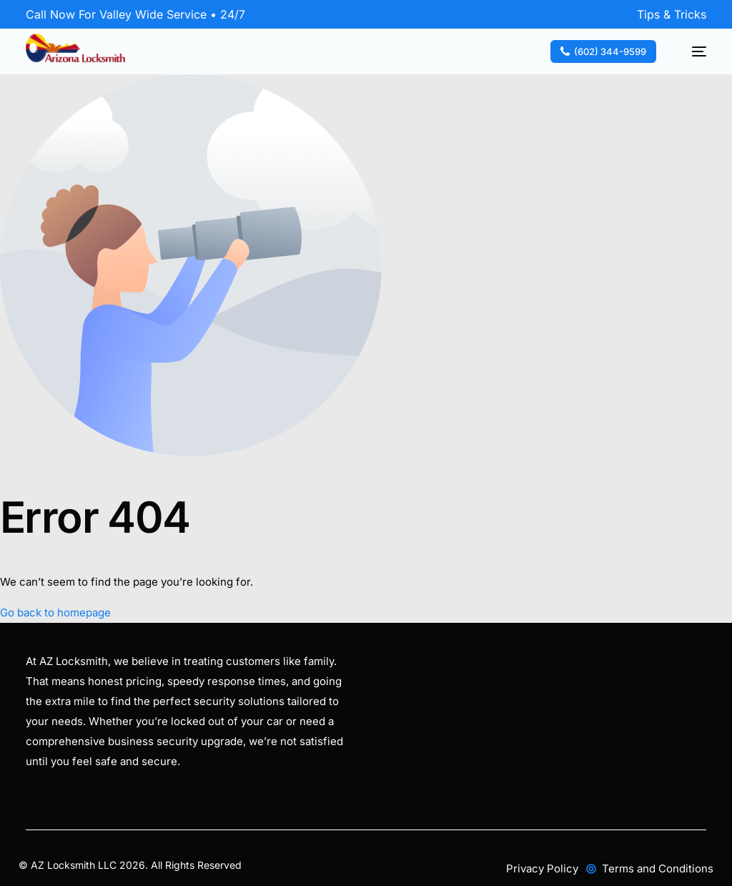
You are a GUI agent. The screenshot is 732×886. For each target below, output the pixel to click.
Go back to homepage (55, 612)
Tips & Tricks (671, 14)
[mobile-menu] (692, 51)
